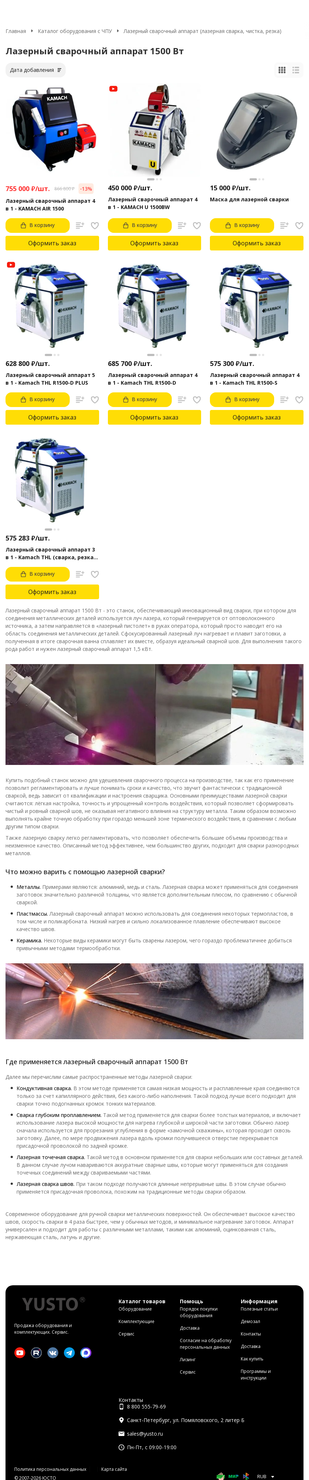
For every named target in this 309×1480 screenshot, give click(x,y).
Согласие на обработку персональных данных (206, 1343)
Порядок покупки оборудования (199, 1312)
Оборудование (135, 1309)
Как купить (252, 1359)
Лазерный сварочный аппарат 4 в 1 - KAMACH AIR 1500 (50, 204)
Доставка (190, 1328)
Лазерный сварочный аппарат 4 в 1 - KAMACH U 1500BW (152, 203)
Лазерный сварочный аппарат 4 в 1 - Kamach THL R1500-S (254, 378)
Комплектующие (136, 1321)
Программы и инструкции (256, 1374)
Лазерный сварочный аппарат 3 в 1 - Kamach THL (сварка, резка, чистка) (50, 553)
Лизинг (188, 1359)
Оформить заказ (52, 243)
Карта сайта (114, 1469)
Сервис (126, 1334)
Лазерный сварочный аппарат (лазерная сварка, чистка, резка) (202, 31)
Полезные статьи (259, 1309)
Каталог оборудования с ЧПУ (75, 31)
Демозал (250, 1321)
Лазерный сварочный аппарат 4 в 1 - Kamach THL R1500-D (152, 378)
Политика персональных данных (50, 1469)
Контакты (251, 1334)
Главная (16, 31)
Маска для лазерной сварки (249, 199)
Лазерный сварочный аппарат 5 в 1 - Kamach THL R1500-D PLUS (50, 378)
